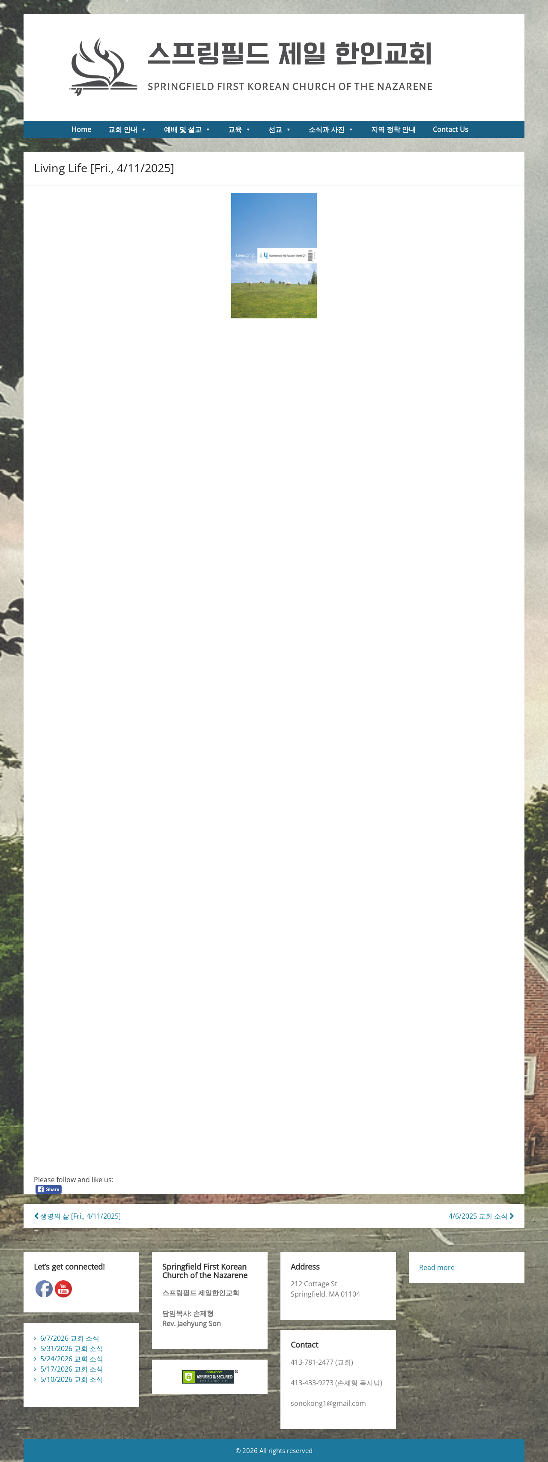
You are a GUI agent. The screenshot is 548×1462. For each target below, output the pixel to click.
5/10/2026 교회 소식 (71, 1379)
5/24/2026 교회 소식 (71, 1358)
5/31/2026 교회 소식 (71, 1348)
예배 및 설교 (187, 129)
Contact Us (450, 129)
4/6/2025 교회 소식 (481, 1216)
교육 (239, 129)
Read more (437, 1267)
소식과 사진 (331, 129)
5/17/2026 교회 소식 (71, 1369)
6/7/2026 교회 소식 (69, 1338)
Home (81, 129)
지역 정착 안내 (393, 129)
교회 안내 (127, 129)
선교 (280, 129)
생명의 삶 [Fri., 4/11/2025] (77, 1216)
